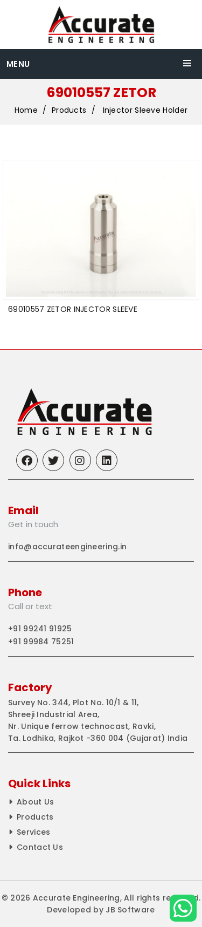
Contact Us (40, 847)
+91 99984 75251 (41, 641)
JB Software (130, 909)
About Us (35, 801)
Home (26, 110)
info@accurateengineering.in (67, 546)
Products (69, 110)
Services (33, 832)
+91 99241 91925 (40, 628)
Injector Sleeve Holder (145, 110)
